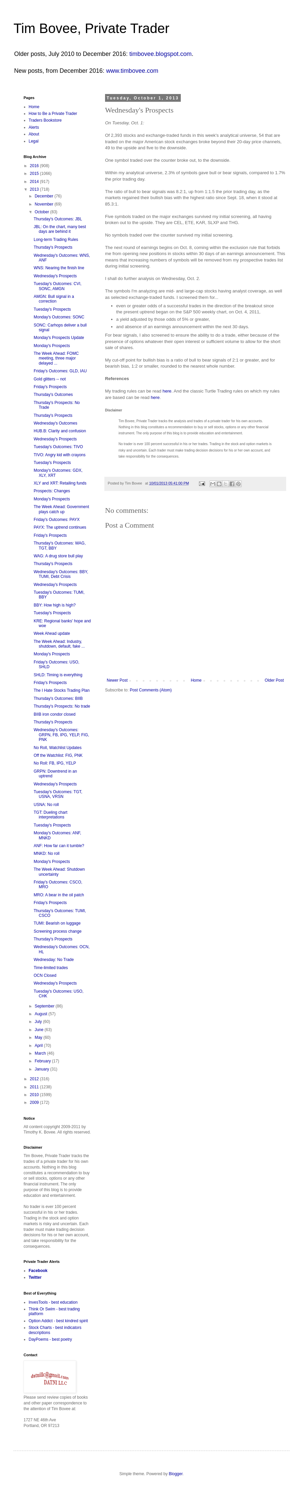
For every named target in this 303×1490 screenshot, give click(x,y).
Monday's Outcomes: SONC (59, 317)
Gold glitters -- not (50, 379)
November (45, 204)
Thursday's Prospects (53, 247)
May (39, 1037)
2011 (35, 1087)
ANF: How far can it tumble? (59, 845)
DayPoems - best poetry (50, 1339)
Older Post (274, 680)
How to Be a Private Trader (53, 113)
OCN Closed (45, 975)
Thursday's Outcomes (53, 394)
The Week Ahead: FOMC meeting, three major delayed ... (56, 358)
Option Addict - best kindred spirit (58, 1320)
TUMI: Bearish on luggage (57, 923)
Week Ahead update (52, 633)
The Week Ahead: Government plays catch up (61, 509)
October (42, 212)
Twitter (35, 1277)
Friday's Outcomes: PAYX (57, 519)
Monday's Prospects (52, 345)
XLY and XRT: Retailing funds (60, 483)
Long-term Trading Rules (56, 239)
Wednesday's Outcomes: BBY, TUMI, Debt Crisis (61, 574)
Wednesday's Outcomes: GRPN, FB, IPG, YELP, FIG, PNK (61, 734)
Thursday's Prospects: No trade (62, 706)
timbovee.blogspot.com (160, 54)
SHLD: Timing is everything (58, 675)
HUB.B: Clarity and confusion (60, 431)
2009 (35, 1102)
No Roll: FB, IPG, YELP (55, 763)
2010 (35, 1094)
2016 (35, 165)
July (39, 1021)
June (39, 1029)
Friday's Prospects (50, 386)
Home (196, 680)
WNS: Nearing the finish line (59, 268)
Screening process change (57, 931)
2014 (35, 181)
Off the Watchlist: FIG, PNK (58, 755)
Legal (33, 141)
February (43, 1061)
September (45, 1006)
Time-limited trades (51, 967)
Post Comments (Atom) (151, 690)
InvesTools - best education (53, 1302)
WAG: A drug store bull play (58, 556)
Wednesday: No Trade (54, 959)
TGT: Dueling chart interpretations (50, 814)
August (41, 1014)
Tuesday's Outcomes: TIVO (58, 446)
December (45, 196)
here (167, 391)
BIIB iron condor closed (54, 714)
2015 (35, 173)
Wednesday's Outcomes (55, 423)
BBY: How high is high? (55, 605)
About (34, 134)
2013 (35, 189)
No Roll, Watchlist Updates (57, 747)
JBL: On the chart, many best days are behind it (60, 229)
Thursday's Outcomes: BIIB (58, 698)
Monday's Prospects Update (59, 337)
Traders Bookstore (45, 120)
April (39, 1045)
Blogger (175, 1473)
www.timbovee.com (132, 70)
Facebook (38, 1270)
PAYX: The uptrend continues (60, 527)
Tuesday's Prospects (52, 309)
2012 (35, 1079)
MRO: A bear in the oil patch (59, 895)
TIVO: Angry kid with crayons (60, 455)
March (41, 1053)
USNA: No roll (46, 804)
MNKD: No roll (47, 853)
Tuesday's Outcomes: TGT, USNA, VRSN (58, 794)
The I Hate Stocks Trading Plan (62, 690)
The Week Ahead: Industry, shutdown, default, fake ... (59, 644)
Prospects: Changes (52, 491)
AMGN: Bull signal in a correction (54, 299)
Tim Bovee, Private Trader (91, 28)
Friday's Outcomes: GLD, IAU (60, 371)
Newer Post (117, 680)
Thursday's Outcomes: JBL (58, 219)
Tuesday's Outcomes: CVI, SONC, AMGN (57, 286)
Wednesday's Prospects (55, 276)
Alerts (34, 127)
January (42, 1069)
